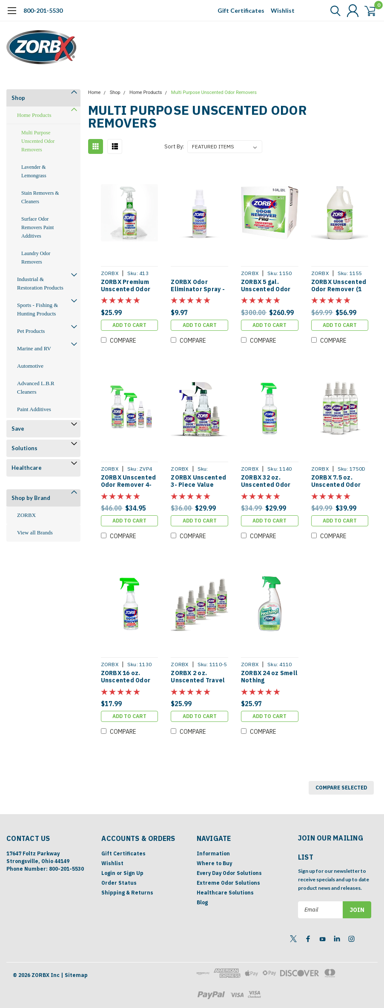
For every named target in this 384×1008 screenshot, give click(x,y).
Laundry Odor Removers (35, 257)
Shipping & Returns (127, 892)
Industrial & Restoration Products (40, 283)
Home (94, 92)
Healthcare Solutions (225, 892)
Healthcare (26, 467)
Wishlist (283, 10)
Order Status (119, 883)
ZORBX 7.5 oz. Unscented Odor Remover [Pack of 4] (337, 481)
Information (213, 853)
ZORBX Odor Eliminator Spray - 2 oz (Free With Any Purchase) (198, 285)
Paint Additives (34, 409)
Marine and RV (34, 348)
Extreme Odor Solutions (228, 883)
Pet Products (31, 331)
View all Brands (35, 532)
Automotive (30, 366)
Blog (202, 902)
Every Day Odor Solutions (229, 873)
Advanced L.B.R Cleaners (35, 387)
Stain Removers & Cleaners (40, 197)
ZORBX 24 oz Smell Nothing (269, 677)
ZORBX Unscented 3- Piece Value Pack (198, 481)
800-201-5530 (43, 10)
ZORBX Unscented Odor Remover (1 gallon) (338, 285)
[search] (327, 10)
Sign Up (133, 873)
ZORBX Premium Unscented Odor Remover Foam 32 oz (127, 285)
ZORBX (26, 515)
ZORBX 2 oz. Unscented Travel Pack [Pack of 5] (198, 677)
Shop (18, 97)
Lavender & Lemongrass (33, 171)
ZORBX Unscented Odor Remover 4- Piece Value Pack (128, 481)
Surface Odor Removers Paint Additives (37, 227)
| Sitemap (74, 974)
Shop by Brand (30, 497)
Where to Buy (214, 863)
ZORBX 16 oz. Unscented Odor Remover (125, 677)
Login (108, 873)
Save (17, 428)
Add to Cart (129, 325)
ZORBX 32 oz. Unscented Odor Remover (266, 481)
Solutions (24, 448)
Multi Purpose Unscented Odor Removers (37, 141)
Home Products (34, 115)
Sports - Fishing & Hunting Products (37, 309)
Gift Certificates (241, 10)
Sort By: (174, 146)
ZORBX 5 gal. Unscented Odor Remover (266, 285)
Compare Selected (341, 787)
